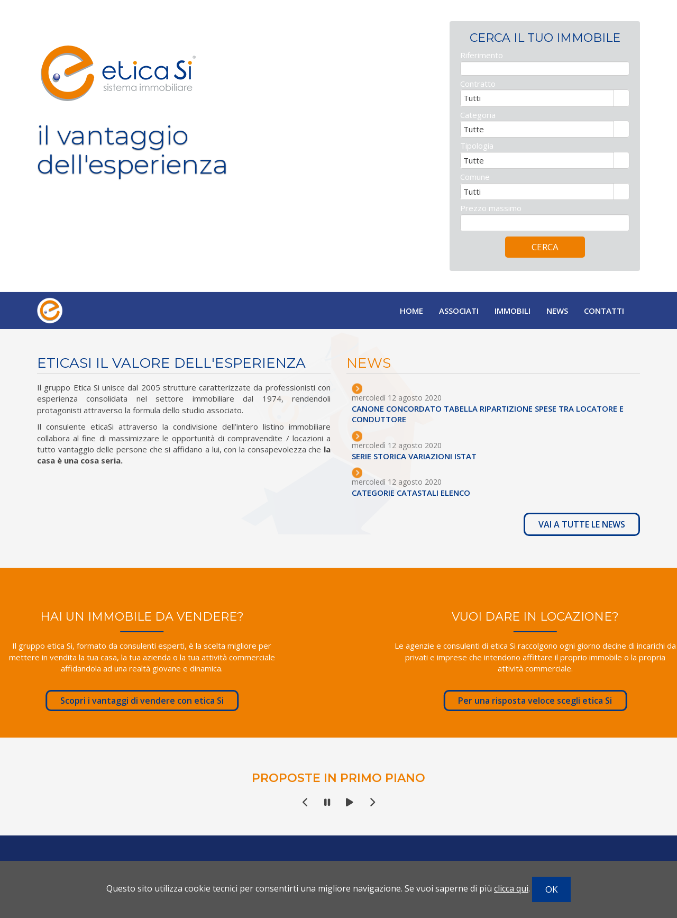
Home (411, 310)
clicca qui (511, 888)
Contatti (604, 310)
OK (551, 889)
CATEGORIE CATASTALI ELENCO (418, 492)
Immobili (512, 310)
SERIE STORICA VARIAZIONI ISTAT (421, 456)
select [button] (621, 105)
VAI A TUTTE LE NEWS (589, 524)
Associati (459, 310)
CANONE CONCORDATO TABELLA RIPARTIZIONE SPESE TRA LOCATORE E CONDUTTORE (495, 413)
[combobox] (537, 104)
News (557, 310)
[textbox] (545, 74)
